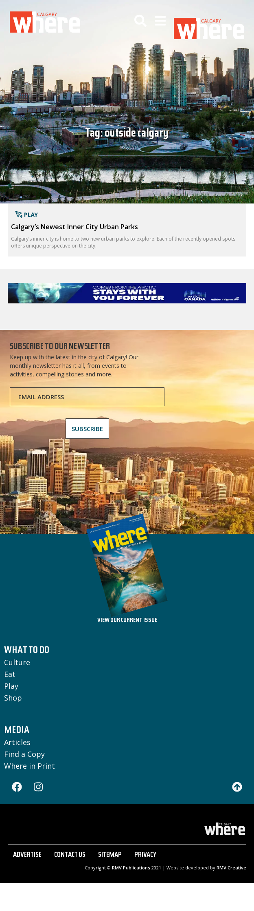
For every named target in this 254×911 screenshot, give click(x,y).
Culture (17, 662)
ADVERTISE (27, 855)
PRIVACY (145, 855)
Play (11, 686)
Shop (13, 698)
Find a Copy (24, 754)
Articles (17, 742)
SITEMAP (110, 855)
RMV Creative (231, 868)
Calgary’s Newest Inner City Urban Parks (74, 226)
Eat (9, 674)
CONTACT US (69, 855)
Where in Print (29, 766)
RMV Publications (131, 868)
